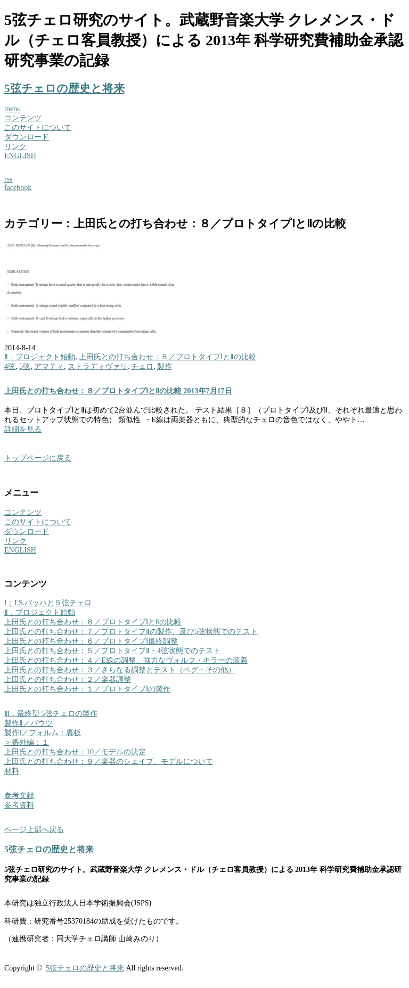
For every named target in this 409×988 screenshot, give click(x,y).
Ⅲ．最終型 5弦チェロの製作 (50, 714)
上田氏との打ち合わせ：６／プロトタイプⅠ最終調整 (91, 641)
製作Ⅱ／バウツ (28, 723)
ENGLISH (20, 156)
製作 (164, 366)
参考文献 (19, 796)
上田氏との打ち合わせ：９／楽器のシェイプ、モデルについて (108, 761)
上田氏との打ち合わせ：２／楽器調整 (67, 680)
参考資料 (19, 805)
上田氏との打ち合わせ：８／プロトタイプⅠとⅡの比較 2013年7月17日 (118, 391)
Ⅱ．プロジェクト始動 (39, 357)
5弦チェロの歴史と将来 (64, 88)
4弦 (9, 366)
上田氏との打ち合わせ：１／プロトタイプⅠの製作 (87, 689)
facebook (17, 188)
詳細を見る (23, 429)
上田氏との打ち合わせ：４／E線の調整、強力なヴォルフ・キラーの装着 (126, 660)
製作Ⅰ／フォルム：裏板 (42, 733)
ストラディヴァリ (97, 366)
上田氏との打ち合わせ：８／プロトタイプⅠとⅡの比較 (167, 357)
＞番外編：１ (26, 742)
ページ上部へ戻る (34, 830)
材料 (11, 771)
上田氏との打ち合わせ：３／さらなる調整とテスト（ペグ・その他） (119, 670)
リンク (15, 147)
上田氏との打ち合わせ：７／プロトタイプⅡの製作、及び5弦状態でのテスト (131, 632)
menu (12, 109)
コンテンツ (23, 118)
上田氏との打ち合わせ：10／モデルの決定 (75, 752)
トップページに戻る (37, 458)
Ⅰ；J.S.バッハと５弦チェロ (48, 603)
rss (8, 179)
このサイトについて (37, 127)
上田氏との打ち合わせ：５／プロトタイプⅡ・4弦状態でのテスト (112, 651)
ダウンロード (26, 137)
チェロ (142, 366)
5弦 (24, 366)
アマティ (49, 366)
